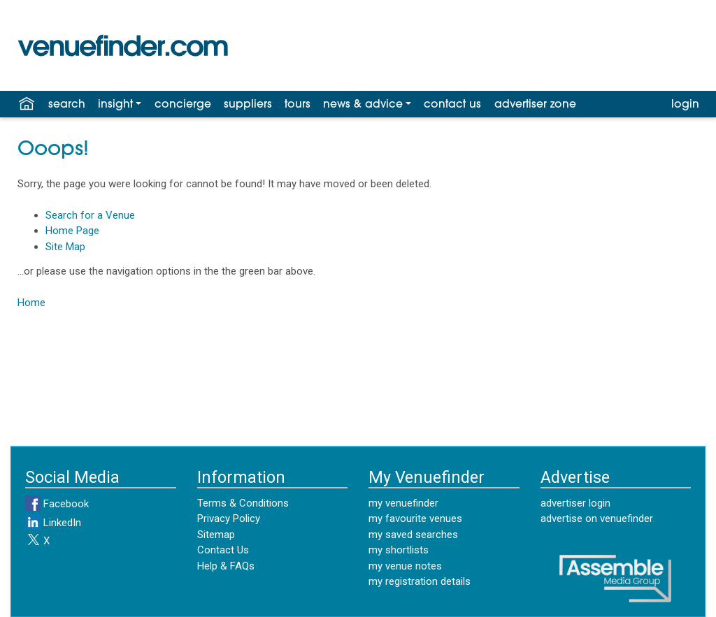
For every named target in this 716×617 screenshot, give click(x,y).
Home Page (72, 230)
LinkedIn (53, 522)
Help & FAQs (226, 566)
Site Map (65, 246)
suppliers (248, 104)
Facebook (57, 504)
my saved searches (413, 534)
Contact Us (223, 550)
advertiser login (575, 503)
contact (452, 104)
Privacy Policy (228, 518)
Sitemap (216, 534)
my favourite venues (415, 518)
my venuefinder (403, 503)
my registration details (419, 581)
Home (31, 302)
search (66, 104)
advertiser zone (535, 104)
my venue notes (405, 566)
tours (297, 104)
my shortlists (398, 550)
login (685, 104)
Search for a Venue (90, 215)
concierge (183, 104)
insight (115, 104)
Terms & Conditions (243, 503)
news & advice (363, 104)
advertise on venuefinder (596, 518)
